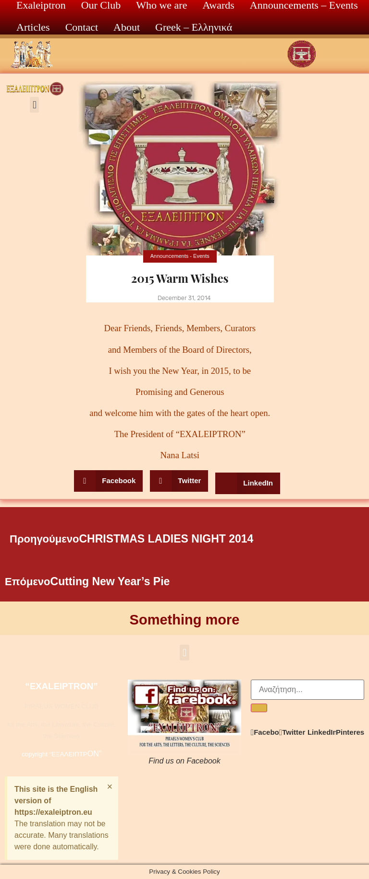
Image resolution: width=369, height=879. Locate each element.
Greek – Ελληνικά (193, 27)
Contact (81, 27)
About (126, 27)
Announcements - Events (179, 256)
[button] (34, 105)
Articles (33, 27)
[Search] (259, 708)
